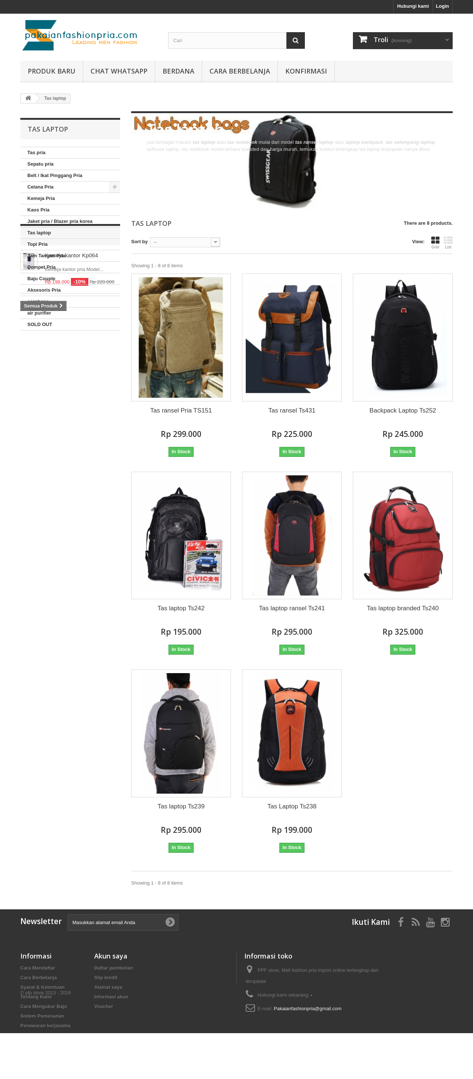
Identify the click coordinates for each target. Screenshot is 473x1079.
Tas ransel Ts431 (291, 410)
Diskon (41, 352)
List (448, 242)
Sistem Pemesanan (42, 1016)
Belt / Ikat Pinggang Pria (54, 175)
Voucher (103, 1006)
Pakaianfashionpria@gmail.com (307, 1008)
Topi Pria (37, 244)
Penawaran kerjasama (45, 1025)
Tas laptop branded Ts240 (403, 608)
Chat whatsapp (119, 71)
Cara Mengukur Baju (43, 1006)
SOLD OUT (39, 324)
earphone (38, 301)
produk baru (51, 71)
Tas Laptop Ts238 (291, 806)
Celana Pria (40, 187)
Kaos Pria (38, 210)
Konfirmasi (306, 71)
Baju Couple (41, 278)
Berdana (178, 71)
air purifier (39, 313)
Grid (435, 242)
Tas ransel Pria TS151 (181, 410)
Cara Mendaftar (37, 968)
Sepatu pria (40, 164)
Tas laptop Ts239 (180, 806)
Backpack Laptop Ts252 (403, 410)
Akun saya (110, 955)
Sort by (139, 241)
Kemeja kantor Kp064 (71, 373)
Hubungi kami (413, 6)
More (152, 156)
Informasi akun (111, 997)
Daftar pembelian (113, 968)
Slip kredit (106, 977)
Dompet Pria (41, 267)
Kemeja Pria (41, 198)
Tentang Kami (36, 997)
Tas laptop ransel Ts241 (292, 608)
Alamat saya (108, 987)
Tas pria (36, 152)
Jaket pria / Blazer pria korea (59, 221)
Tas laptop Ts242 (180, 608)
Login (442, 6)
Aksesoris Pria (44, 290)
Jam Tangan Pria (46, 255)
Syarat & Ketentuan (42, 987)
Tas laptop (39, 232)
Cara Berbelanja (240, 71)
